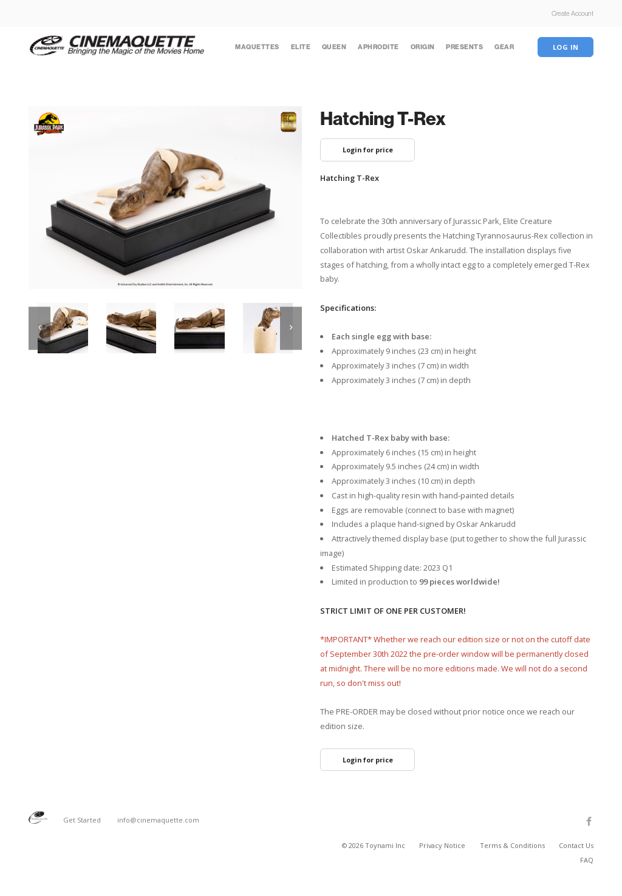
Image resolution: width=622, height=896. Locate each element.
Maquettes (257, 46)
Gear (504, 46)
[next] (291, 328)
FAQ (586, 859)
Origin (423, 46)
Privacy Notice (443, 845)
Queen (334, 46)
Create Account (572, 13)
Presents (464, 46)
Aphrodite (378, 46)
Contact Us (576, 845)
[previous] (39, 328)
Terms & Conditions (513, 845)
